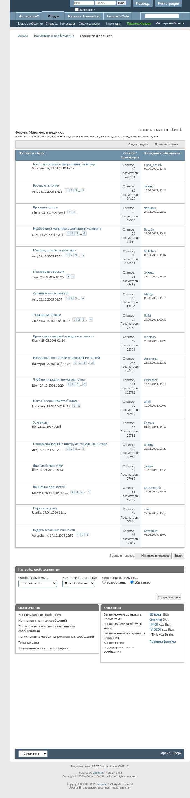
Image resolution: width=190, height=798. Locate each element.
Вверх (178, 555)
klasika (36, 512)
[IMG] (153, 624)
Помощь (143, 4)
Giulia (36, 213)
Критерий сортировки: (79, 578)
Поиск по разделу (166, 144)
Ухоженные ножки (47, 314)
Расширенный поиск (170, 23)
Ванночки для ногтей (49, 487)
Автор (41, 153)
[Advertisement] (100, 78)
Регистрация (168, 4)
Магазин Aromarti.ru (84, 16)
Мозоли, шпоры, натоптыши (55, 250)
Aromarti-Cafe (118, 16)
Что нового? (29, 16)
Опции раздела (138, 144)
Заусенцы (40, 422)
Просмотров (130, 157)
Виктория (38, 364)
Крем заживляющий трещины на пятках (63, 336)
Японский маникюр (48, 465)
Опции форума (89, 23)
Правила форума (162, 641)
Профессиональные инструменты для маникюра (70, 444)
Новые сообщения (30, 23)
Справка (51, 23)
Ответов (129, 153)
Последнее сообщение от (162, 153)
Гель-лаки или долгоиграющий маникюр (64, 164)
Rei (34, 427)
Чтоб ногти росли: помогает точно (59, 379)
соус (35, 235)
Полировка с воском (48, 271)
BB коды (156, 614)
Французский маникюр (50, 293)
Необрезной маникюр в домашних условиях (67, 228)
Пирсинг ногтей (45, 508)
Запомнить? (85, 9)
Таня (35, 277)
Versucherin (40, 535)
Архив (165, 753)
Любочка (38, 321)
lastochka (38, 406)
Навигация (113, 23)
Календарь (68, 23)
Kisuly (36, 340)
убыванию (140, 582)
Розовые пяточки (46, 185)
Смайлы (155, 619)
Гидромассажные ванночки (54, 530)
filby (35, 470)
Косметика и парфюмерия (54, 36)
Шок (35, 385)
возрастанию (114, 582)
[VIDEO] (155, 629)
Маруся (37, 493)
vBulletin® (99, 772)
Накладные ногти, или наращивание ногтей (66, 358)
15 (92, 362)
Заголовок (26, 153)
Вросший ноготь (45, 207)
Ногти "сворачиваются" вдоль (55, 401)
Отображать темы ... (33, 578)
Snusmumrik (40, 168)
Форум (53, 16)
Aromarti (102, 784)
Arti (34, 192)
